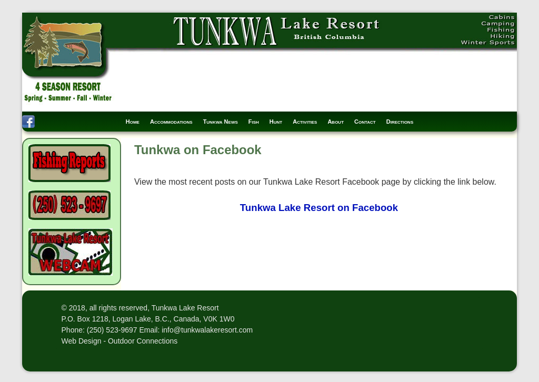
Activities (305, 121)
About (335, 121)
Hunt (276, 121)
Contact (365, 121)
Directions (400, 121)
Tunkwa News (220, 121)
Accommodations (171, 121)
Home (132, 121)
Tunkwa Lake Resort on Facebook (319, 207)
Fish (253, 121)
